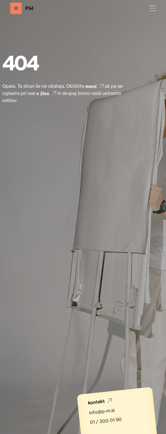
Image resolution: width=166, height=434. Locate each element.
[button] (152, 8)
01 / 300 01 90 (106, 420)
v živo (46, 93)
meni (95, 86)
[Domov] (21, 8)
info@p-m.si (102, 411)
